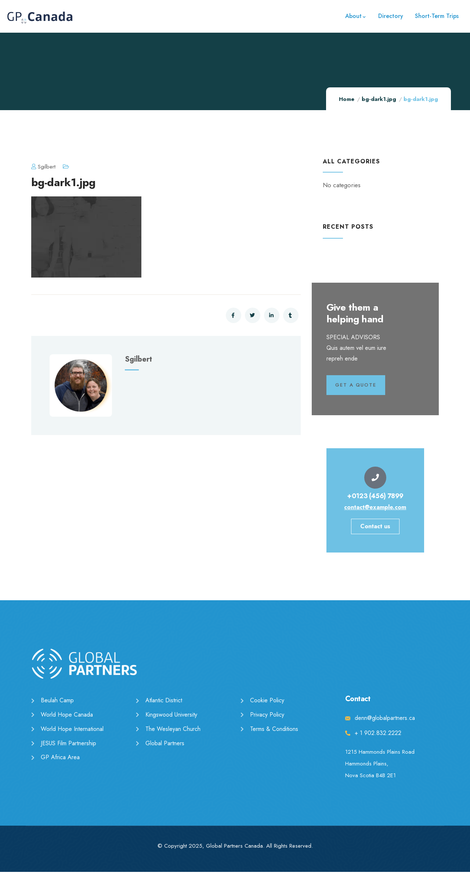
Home (346, 99)
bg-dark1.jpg (379, 99)
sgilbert (43, 167)
